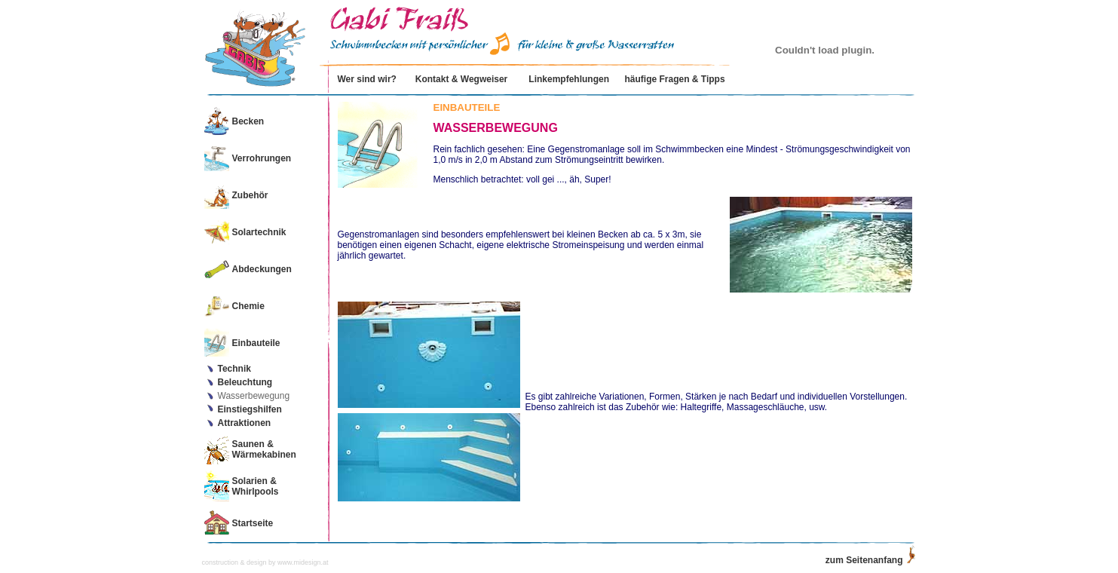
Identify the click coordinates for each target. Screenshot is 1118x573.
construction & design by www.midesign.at (265, 562)
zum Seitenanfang (864, 560)
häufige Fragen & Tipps (674, 79)
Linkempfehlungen (568, 79)
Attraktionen (244, 423)
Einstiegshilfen (250, 409)
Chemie (248, 306)
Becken (248, 121)
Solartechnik (259, 232)
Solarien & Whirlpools (255, 486)
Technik (234, 368)
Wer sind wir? (366, 79)
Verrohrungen (262, 158)
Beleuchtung (245, 382)
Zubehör (250, 195)
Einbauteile (256, 343)
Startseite (253, 523)
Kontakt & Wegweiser (461, 79)
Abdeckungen (262, 269)
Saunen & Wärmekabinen (264, 449)
